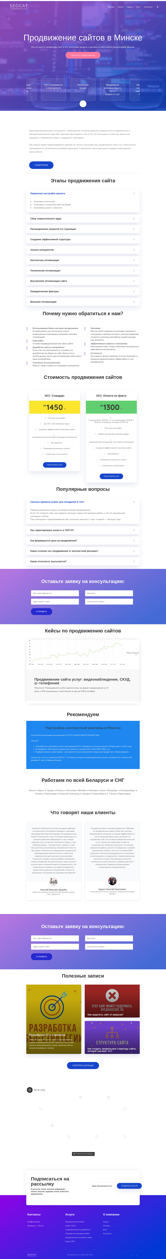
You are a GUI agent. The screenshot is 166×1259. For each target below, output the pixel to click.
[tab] (83, 149)
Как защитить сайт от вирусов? (105, 1014)
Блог (138, 7)
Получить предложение (83, 55)
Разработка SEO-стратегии (47, 1035)
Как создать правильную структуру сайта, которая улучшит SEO (112, 1050)
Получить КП (111, 476)
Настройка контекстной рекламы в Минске (83, 727)
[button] (22, 861)
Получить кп (54, 465)
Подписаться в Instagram (83, 1154)
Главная (110, 7)
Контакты (148, 7)
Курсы (130, 7)
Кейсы (120, 7)
